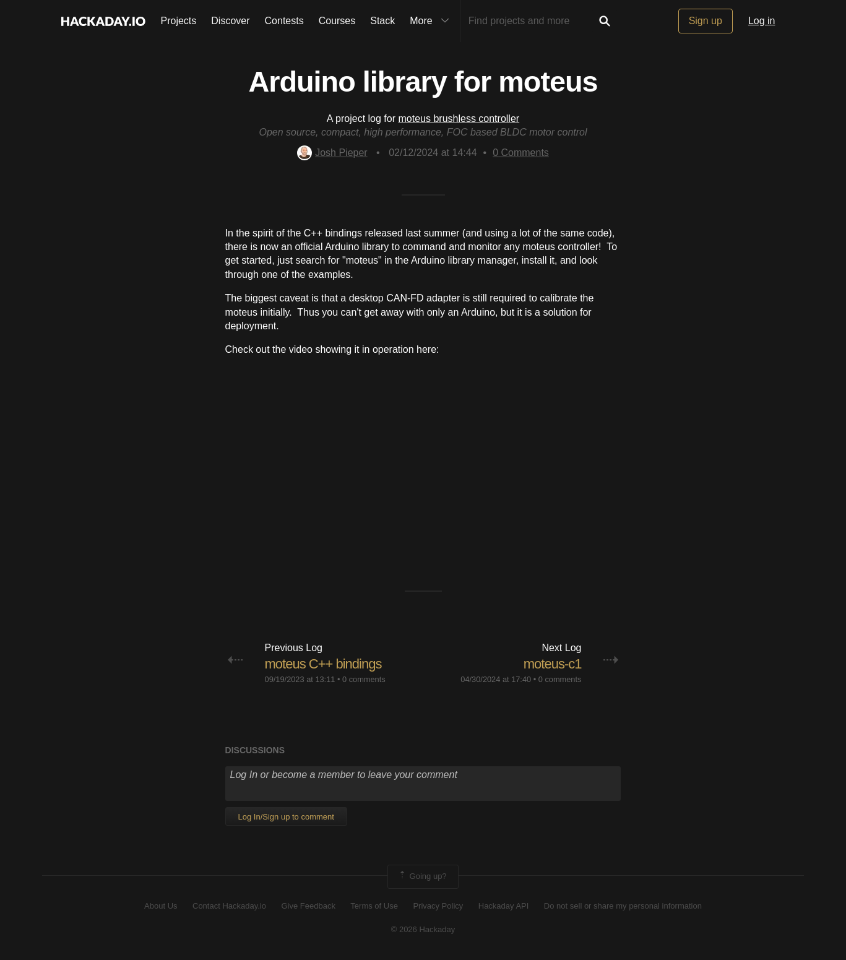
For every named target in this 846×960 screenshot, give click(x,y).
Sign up (705, 20)
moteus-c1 (553, 664)
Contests (284, 20)
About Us (160, 905)
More (432, 21)
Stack (382, 20)
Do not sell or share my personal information (623, 905)
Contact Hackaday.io (229, 905)
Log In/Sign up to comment (286, 816)
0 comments (364, 679)
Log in (761, 20)
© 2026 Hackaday (423, 929)
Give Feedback (308, 905)
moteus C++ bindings (323, 664)
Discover (230, 20)
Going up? (422, 876)
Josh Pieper (332, 152)
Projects (179, 20)
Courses (337, 20)
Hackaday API (503, 905)
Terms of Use (374, 905)
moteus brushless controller (458, 118)
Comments (521, 152)
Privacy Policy (438, 905)
